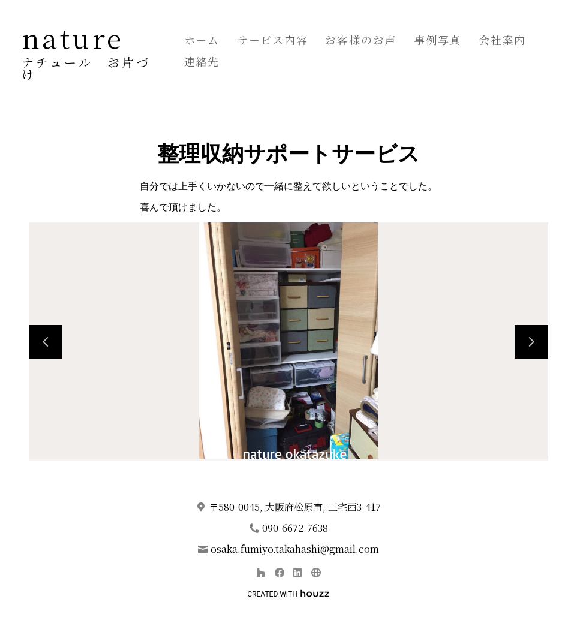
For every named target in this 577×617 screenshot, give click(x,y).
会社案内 (502, 39)
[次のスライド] (531, 342)
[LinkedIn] (297, 572)
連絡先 (202, 61)
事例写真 (437, 39)
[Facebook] (279, 572)
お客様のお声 (360, 39)
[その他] (315, 572)
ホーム (202, 39)
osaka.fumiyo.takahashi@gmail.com (295, 549)
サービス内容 (272, 39)
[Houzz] (260, 572)
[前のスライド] (45, 342)
